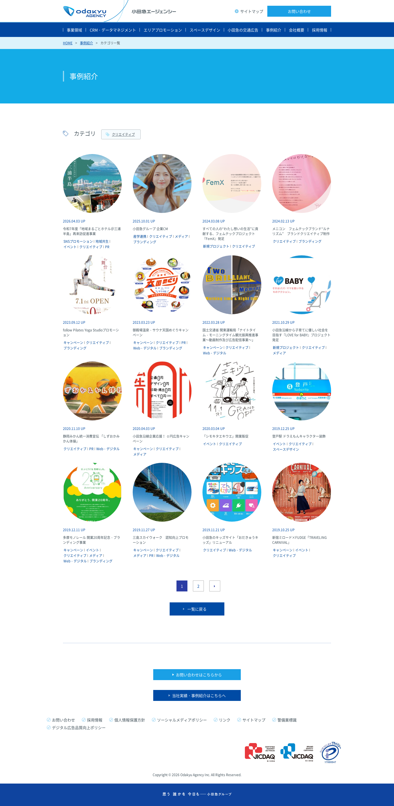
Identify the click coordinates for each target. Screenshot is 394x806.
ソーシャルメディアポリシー (182, 720)
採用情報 (319, 30)
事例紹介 (273, 30)
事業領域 (74, 30)
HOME (68, 43)
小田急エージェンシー (119, 11)
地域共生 (102, 241)
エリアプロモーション (163, 30)
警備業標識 (287, 720)
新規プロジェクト (216, 246)
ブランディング (144, 241)
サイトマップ (251, 11)
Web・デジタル (145, 348)
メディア (181, 236)
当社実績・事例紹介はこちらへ (199, 695)
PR (107, 246)
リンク (224, 720)
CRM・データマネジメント (113, 30)
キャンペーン (73, 342)
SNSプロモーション (78, 241)
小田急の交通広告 (243, 30)
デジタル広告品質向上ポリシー (79, 727)
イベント (70, 246)
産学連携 (139, 236)
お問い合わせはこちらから (199, 674)
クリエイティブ (123, 134)
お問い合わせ (299, 11)
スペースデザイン (205, 30)
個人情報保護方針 (129, 720)
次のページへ (214, 585)
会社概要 (296, 30)
